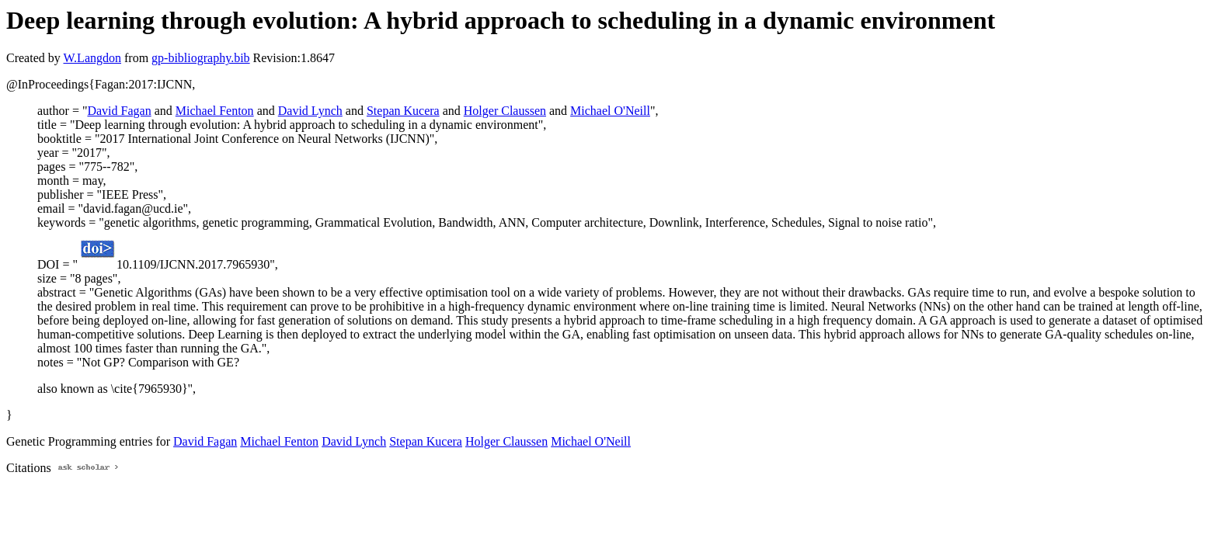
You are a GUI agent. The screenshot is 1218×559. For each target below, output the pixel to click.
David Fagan (119, 110)
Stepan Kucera (403, 110)
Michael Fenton (215, 110)
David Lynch (310, 110)
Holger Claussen (505, 110)
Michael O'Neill (610, 110)
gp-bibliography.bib (200, 57)
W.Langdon (92, 57)
